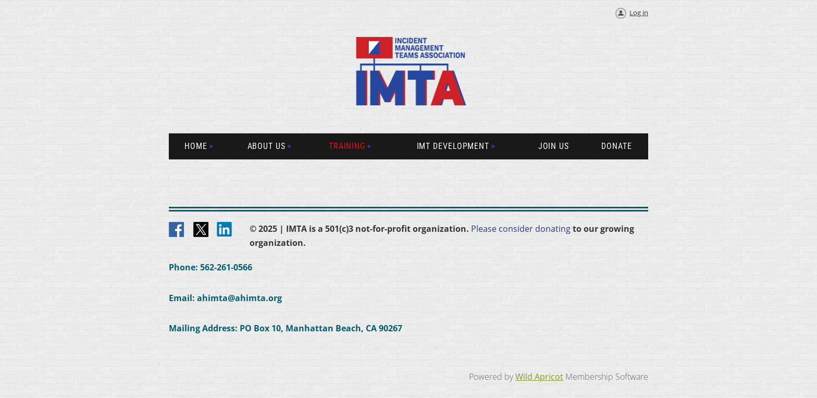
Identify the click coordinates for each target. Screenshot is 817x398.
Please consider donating (521, 228)
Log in (638, 12)
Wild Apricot (539, 376)
